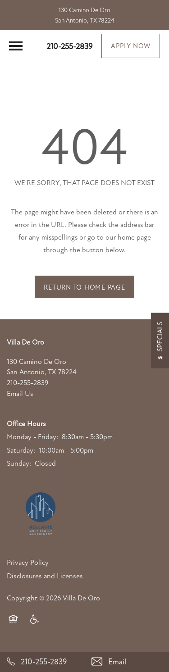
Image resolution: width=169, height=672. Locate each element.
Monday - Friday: (32, 436)
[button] (130, 46)
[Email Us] (127, 662)
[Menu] (16, 46)
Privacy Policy (28, 562)
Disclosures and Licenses (45, 576)
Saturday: (21, 450)
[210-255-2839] (42, 662)
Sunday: (19, 463)
